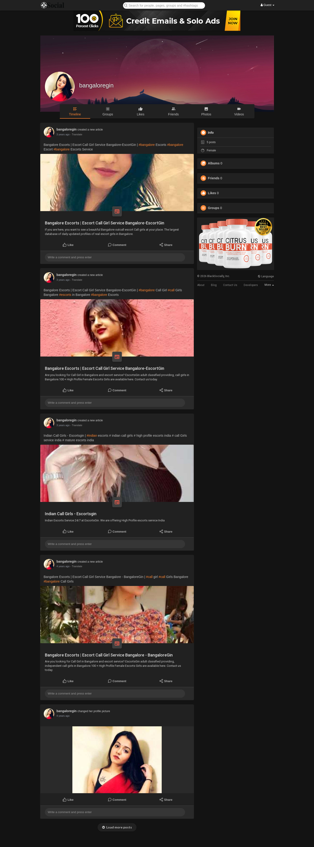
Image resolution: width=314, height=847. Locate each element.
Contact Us (230, 285)
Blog (214, 285)
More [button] (269, 284)
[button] (164, 5)
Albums (214, 163)
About (201, 285)
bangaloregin (96, 85)
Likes (212, 193)
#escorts (65, 295)
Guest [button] (268, 5)
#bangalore (147, 145)
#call (171, 290)
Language (266, 276)
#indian (92, 435)
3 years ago (63, 134)
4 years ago (63, 566)
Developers (251, 285)
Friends (214, 178)
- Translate (76, 134)
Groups (213, 208)
